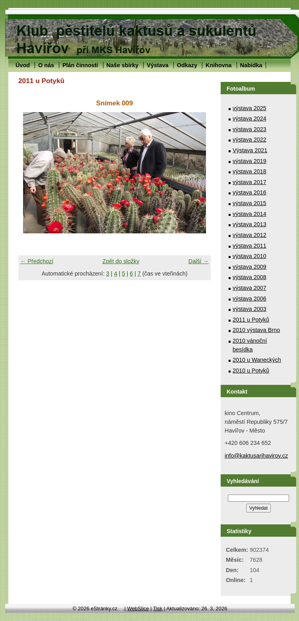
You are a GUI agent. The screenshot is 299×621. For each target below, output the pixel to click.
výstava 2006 (249, 298)
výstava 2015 (249, 203)
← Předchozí (36, 261)
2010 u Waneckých (257, 360)
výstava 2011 (249, 246)
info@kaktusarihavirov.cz (256, 455)
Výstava (157, 65)
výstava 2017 (249, 182)
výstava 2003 (249, 309)
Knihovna (219, 65)
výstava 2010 (249, 256)
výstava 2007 (249, 288)
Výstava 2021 (250, 150)
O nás (46, 65)
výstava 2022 (249, 139)
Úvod (23, 65)
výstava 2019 (249, 161)
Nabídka (251, 65)
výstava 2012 (249, 235)
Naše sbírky (123, 65)
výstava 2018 (249, 171)
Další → (198, 261)
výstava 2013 (249, 224)
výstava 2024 (249, 118)
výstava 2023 (249, 129)
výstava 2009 (249, 267)
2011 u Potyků (251, 319)
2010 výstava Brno (256, 330)
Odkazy (187, 65)
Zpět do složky (121, 261)
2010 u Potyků (251, 370)
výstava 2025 (249, 108)
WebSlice (138, 608)
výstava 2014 (249, 214)
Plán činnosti (80, 65)
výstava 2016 (249, 192)
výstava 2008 (249, 277)
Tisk (157, 608)
